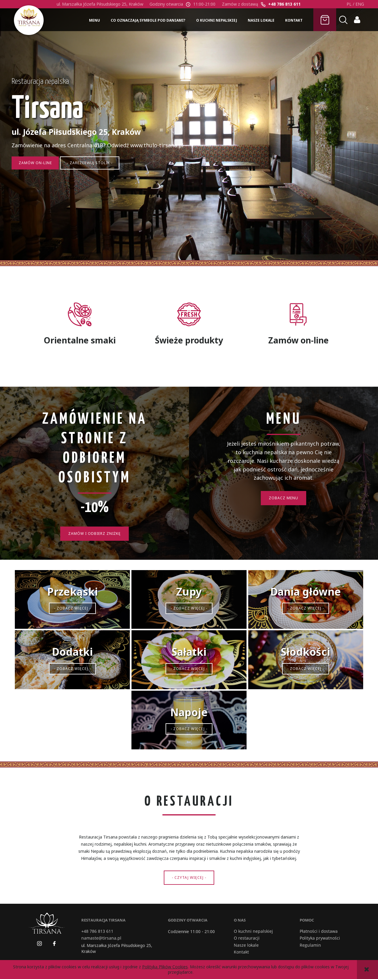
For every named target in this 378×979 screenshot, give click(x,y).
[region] (189, 137)
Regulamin (310, 945)
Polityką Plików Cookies (165, 967)
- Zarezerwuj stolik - (95, 175)
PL (349, 4)
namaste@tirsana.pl (101, 938)
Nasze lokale (246, 945)
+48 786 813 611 (284, 4)
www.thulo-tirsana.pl (159, 157)
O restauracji (247, 938)
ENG (359, 4)
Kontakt (241, 952)
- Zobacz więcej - (72, 608)
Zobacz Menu (283, 497)
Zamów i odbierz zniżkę (94, 533)
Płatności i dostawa (319, 931)
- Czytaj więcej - (189, 877)
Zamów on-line (38, 175)
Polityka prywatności (320, 938)
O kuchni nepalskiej (253, 931)
